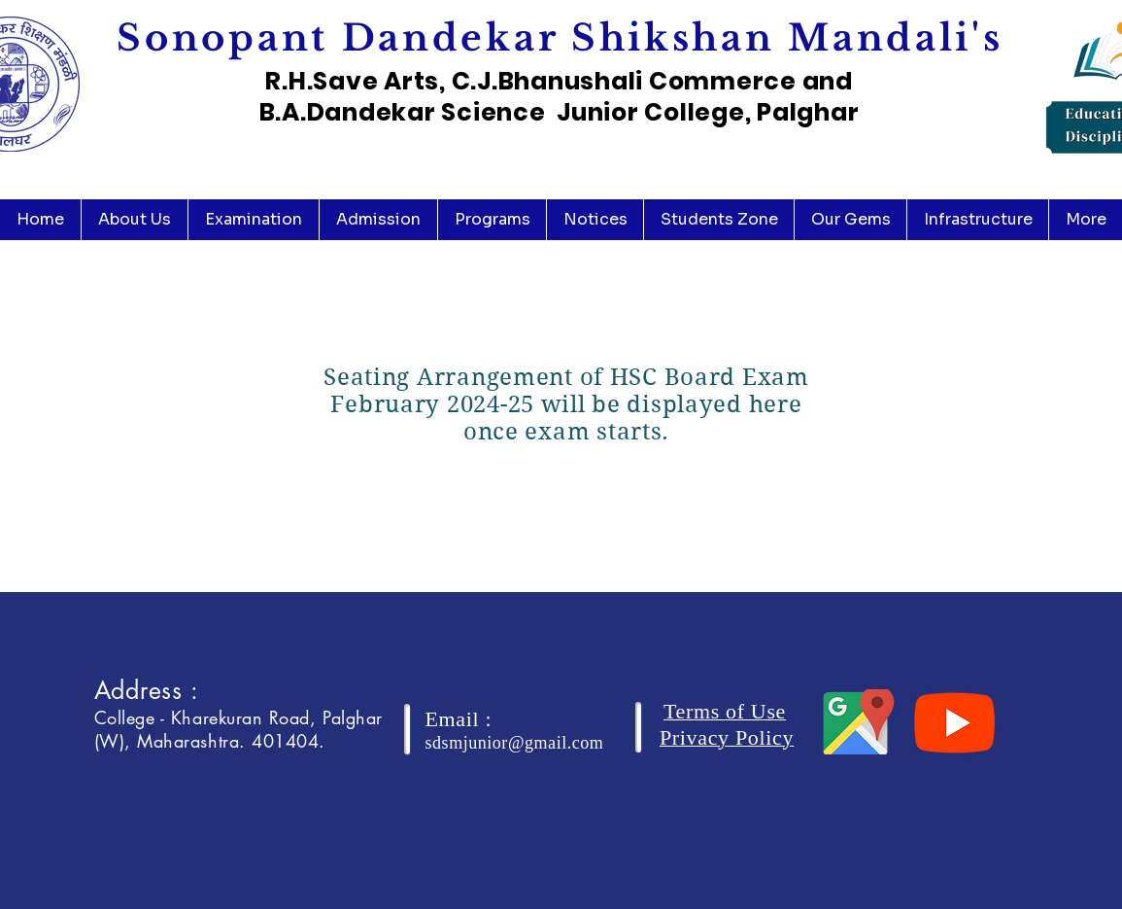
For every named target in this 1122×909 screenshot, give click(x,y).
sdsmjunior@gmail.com (514, 742)
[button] (134, 219)
